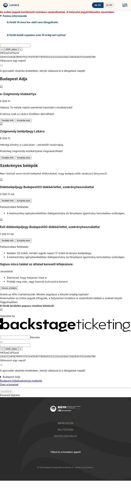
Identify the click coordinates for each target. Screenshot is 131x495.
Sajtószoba (66, 429)
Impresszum (66, 423)
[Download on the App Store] (79, 459)
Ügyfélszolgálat (65, 436)
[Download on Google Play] (51, 459)
